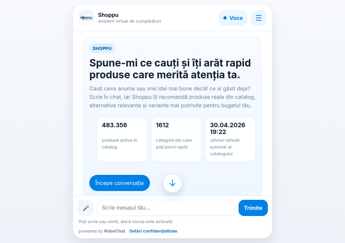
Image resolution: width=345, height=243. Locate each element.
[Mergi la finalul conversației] (172, 183)
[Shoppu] (86, 18)
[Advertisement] (36, 121)
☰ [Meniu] (258, 18)
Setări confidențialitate (153, 231)
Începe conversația (119, 183)
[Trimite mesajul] (253, 208)
